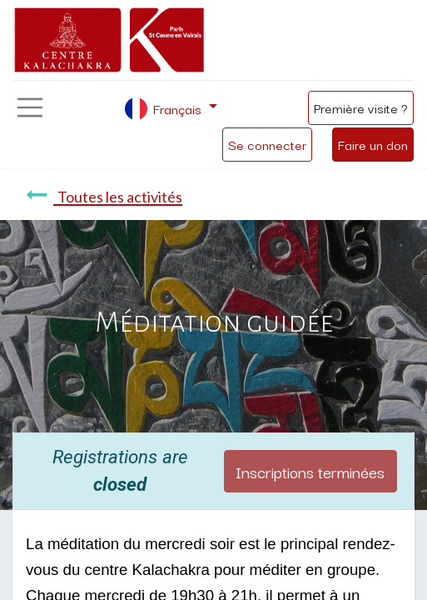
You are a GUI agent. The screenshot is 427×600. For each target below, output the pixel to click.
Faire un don (373, 144)
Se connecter (267, 144)
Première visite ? (361, 108)
